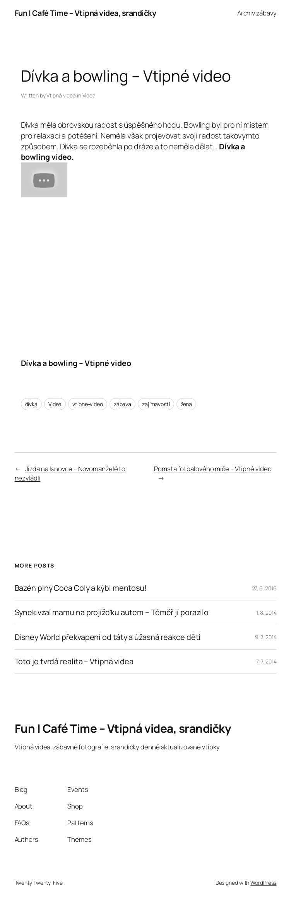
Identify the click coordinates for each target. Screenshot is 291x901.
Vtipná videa (61, 95)
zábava (122, 404)
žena (186, 404)
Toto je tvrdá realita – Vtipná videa (74, 661)
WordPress (263, 882)
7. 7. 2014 (266, 661)
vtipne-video (87, 404)
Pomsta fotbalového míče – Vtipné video (212, 468)
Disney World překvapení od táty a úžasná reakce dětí (108, 637)
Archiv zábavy (257, 13)
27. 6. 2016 (264, 588)
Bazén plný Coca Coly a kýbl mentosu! (81, 588)
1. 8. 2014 (266, 612)
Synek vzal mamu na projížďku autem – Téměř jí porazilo (112, 612)
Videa (89, 95)
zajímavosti (156, 404)
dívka (31, 404)
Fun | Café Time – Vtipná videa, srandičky (85, 13)
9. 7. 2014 (265, 637)
